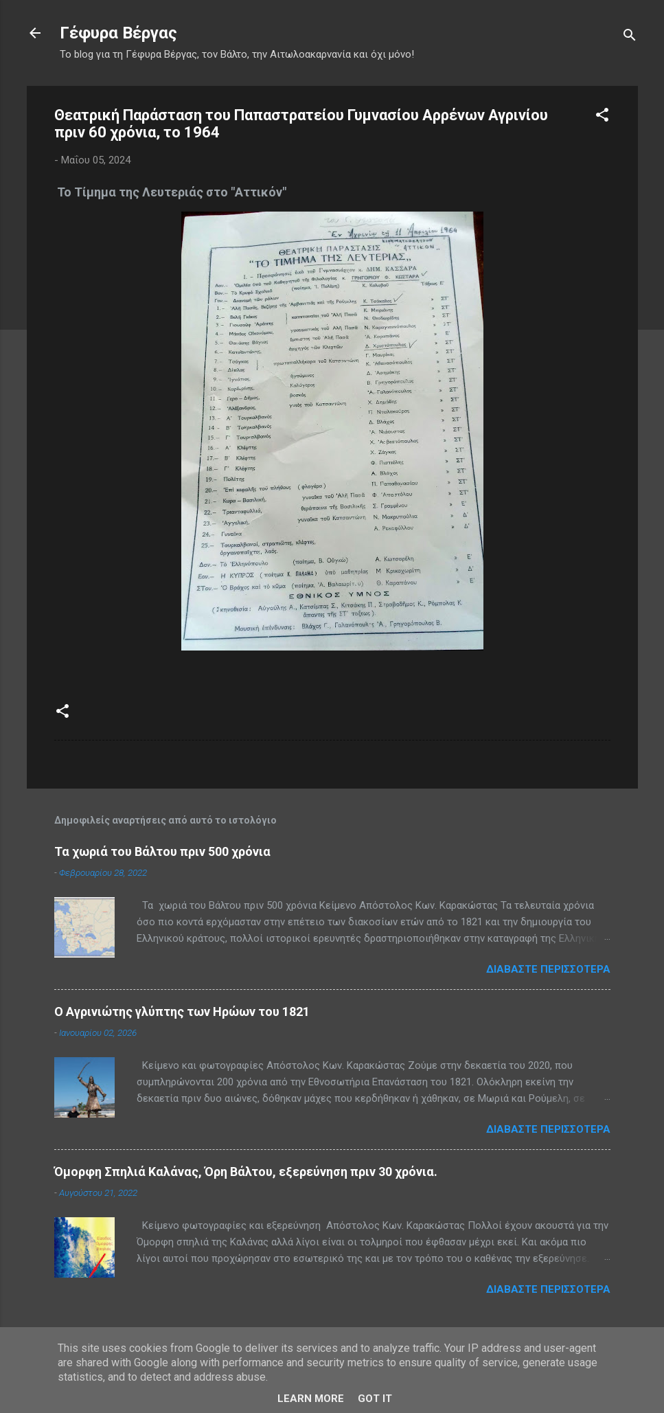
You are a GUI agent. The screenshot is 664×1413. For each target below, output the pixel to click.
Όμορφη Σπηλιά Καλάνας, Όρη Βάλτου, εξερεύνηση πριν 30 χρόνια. (245, 1171)
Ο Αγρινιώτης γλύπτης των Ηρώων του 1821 (182, 1011)
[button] (602, 117)
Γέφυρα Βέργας (118, 33)
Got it (375, 1398)
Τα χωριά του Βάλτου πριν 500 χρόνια (162, 851)
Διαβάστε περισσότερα (548, 969)
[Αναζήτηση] (629, 37)
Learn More (310, 1398)
